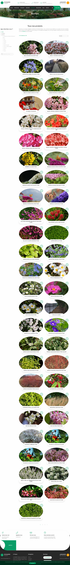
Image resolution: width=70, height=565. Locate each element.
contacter (24, 31)
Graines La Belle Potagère (8, 46)
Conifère (5, 42)
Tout (2, 31)
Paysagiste (22, 7)
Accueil (11, 7)
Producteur (16, 7)
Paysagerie (3, 33)
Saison (5, 49)
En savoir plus (38, 563)
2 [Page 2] (42, 524)
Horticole (5, 47)
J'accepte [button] (32, 563)
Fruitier (5, 43)
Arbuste (5, 40)
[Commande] (64, 36)
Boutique (33, 7)
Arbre (4, 39)
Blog (43, 7)
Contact (47, 7)
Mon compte (57, 7)
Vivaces (5, 50)
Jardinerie (28, 7)
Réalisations (38, 7)
